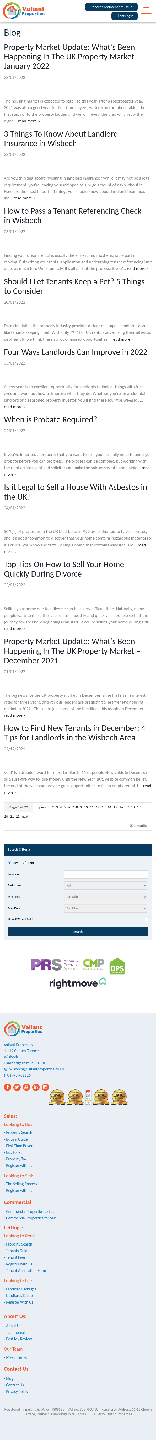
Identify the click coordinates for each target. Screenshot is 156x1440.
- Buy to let (13, 1152)
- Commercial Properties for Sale (30, 1218)
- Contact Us (14, 1384)
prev (43, 807)
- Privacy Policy (16, 1391)
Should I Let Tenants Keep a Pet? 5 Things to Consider (74, 286)
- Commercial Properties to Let (29, 1211)
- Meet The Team (17, 1357)
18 (133, 807)
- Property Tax (15, 1158)
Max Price (14, 908)
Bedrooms (14, 885)
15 (115, 807)
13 (103, 807)
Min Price (14, 897)
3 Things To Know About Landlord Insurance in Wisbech (61, 138)
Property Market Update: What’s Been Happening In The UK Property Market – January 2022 (72, 56)
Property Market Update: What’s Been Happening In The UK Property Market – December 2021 (72, 650)
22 (18, 816)
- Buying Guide (16, 1139)
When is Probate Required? (50, 419)
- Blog (8, 1378)
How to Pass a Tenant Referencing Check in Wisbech (72, 216)
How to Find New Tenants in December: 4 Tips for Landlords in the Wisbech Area (75, 733)
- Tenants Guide (16, 1250)
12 (97, 807)
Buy (15, 863)
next (25, 816)
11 (92, 807)
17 (127, 807)
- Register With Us (18, 1302)
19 (139, 807)
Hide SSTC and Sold (20, 919)
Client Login (124, 16)
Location (13, 874)
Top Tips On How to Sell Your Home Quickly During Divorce (64, 569)
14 (109, 807)
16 (121, 807)
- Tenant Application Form (25, 1270)
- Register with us (18, 1165)
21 (12, 816)
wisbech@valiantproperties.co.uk (36, 1069)
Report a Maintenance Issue (111, 7)
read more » (29, 121)
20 (6, 816)
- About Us (12, 1325)
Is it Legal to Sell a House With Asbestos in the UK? (75, 492)
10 (86, 807)
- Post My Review (18, 1338)
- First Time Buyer (18, 1145)
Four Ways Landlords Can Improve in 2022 (75, 352)
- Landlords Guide (18, 1295)
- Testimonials (15, 1332)
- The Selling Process (20, 1183)
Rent (31, 863)
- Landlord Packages (20, 1289)
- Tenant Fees (14, 1257)
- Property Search (18, 1132)
